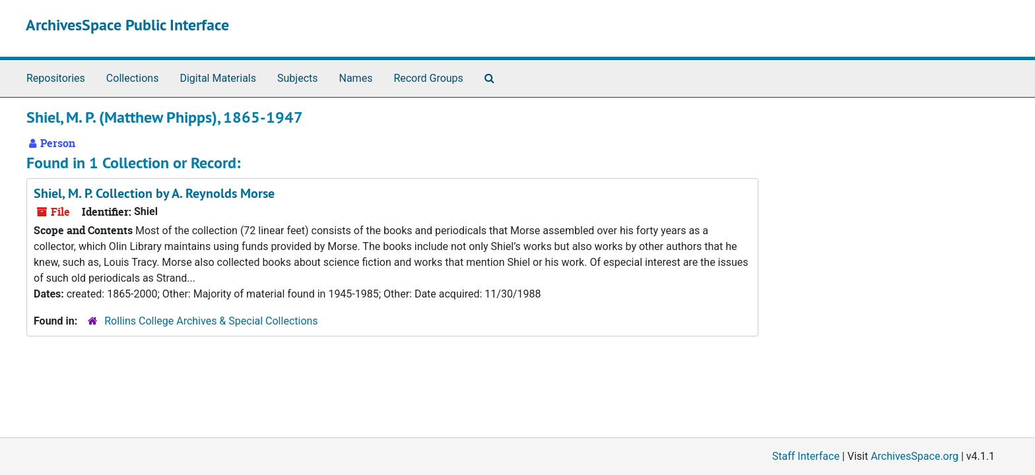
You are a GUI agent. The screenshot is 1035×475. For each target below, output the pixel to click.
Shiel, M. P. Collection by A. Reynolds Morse (154, 193)
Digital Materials (218, 78)
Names (356, 78)
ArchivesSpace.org (914, 456)
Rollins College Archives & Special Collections (210, 321)
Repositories (55, 78)
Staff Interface (806, 456)
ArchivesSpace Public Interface (127, 25)
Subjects (297, 78)
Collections (132, 78)
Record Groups (428, 78)
